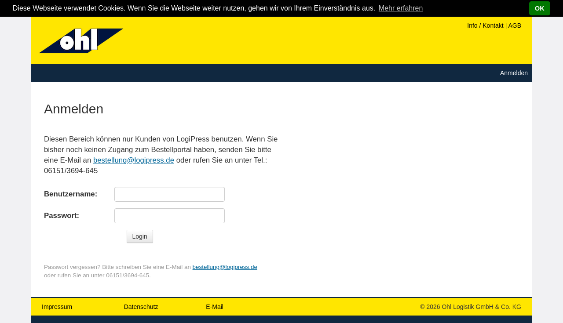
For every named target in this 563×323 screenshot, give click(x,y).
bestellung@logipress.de (133, 160)
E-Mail (214, 306)
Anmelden (514, 72)
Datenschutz (141, 306)
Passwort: (61, 215)
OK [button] (540, 8)
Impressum (57, 306)
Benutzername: (70, 194)
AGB (514, 25)
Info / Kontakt (485, 25)
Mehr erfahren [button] (401, 8)
